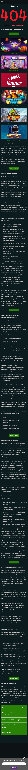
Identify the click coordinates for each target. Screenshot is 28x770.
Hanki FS (14, 767)
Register (22, 1)
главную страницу (18, 25)
